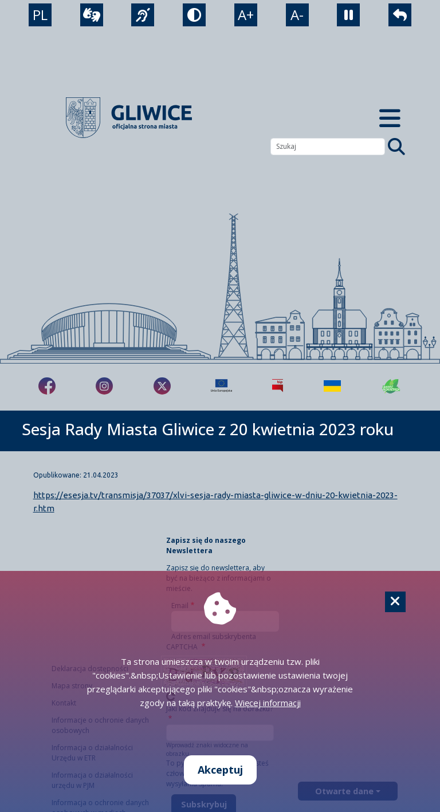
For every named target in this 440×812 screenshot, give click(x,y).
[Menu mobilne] (389, 117)
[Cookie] (395, 602)
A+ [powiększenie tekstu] (246, 14)
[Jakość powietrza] (391, 386)
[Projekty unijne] (221, 386)
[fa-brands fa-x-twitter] (162, 386)
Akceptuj (220, 769)
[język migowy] (142, 14)
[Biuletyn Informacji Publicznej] (277, 386)
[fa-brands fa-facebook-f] (47, 386)
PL (40, 14)
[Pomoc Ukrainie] (332, 386)
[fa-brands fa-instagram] (104, 386)
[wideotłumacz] (91, 14)
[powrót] (399, 14)
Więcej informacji (268, 702)
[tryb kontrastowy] (194, 14)
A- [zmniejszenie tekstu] (297, 14)
